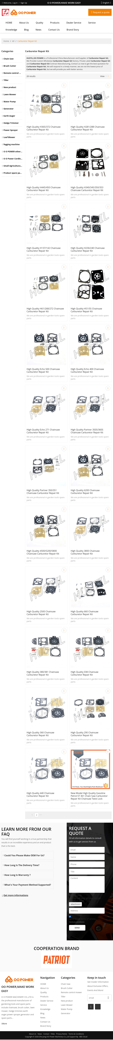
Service (92, 22)
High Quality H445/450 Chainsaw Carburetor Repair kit (44, 189)
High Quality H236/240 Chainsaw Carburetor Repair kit (88, 249)
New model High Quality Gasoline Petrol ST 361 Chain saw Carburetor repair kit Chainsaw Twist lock (89, 796)
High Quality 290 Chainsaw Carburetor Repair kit (85, 734)
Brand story (73, 29)
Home (6, 41)
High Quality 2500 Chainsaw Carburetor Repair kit (41, 613)
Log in (14, 3)
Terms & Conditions (76, 922)
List (106, 76)
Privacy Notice (61, 1034)
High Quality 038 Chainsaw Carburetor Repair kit (85, 674)
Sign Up (24, 3)
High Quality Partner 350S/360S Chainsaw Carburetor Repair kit (87, 431)
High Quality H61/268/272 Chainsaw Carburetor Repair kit (45, 310)
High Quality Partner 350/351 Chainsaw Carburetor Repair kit (43, 492)
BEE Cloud (83, 1037)
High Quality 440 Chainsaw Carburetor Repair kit (40, 795)
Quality (39, 22)
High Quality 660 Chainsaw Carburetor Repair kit (85, 613)
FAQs (53, 1034)
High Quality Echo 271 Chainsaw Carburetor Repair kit (43, 431)
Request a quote (101, 12)
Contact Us (54, 29)
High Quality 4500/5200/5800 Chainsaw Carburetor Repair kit (43, 552)
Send (77, 928)
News (38, 29)
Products (54, 22)
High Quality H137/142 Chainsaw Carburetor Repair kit (44, 249)
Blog (26, 29)
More (4, 1024)
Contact (46, 1034)
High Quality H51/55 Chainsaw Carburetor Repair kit (86, 310)
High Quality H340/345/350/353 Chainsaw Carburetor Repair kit (87, 189)
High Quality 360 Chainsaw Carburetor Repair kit (40, 734)
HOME (9, 22)
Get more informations (15, 895)
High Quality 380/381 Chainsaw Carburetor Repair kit (43, 674)
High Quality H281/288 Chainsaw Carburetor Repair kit (88, 128)
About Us (24, 22)
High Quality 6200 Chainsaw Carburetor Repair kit (85, 492)
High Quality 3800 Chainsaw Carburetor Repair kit (85, 552)
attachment (75, 905)
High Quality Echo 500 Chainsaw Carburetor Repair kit (43, 371)
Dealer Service (73, 22)
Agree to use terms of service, (82, 920)
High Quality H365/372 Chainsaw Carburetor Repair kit (44, 128)
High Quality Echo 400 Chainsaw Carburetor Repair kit (87, 371)
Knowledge (11, 29)
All (13, 41)
